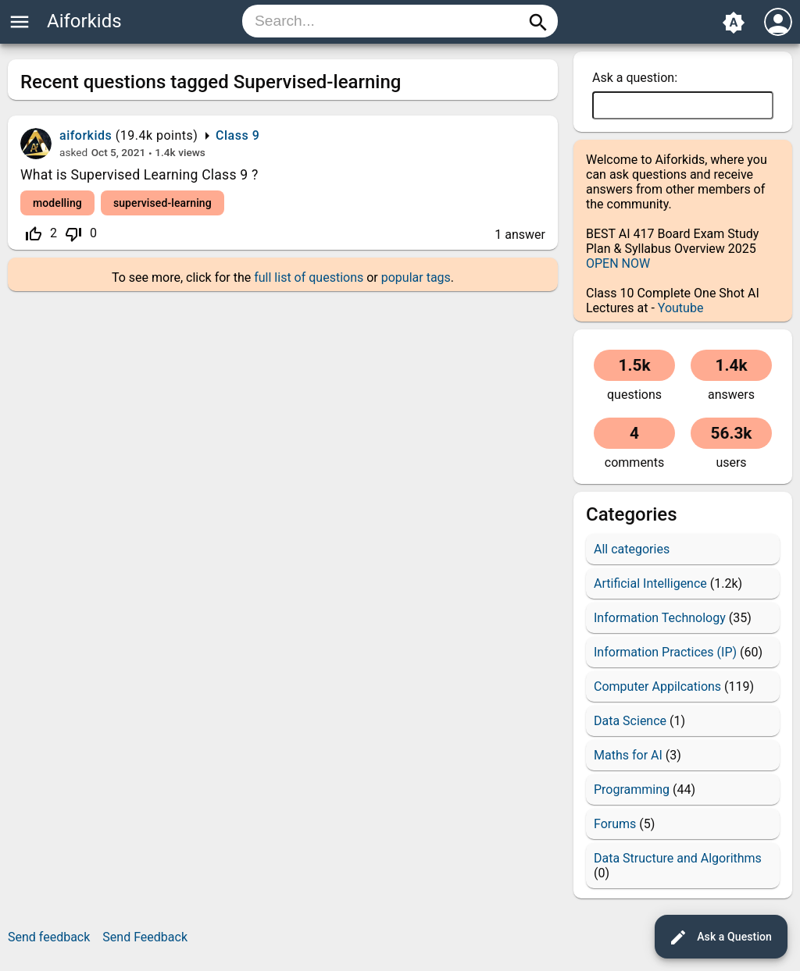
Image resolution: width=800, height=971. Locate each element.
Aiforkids (84, 21)
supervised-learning (162, 203)
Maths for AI (628, 755)
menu (19, 22)
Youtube (681, 308)
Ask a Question (720, 937)
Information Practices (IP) (665, 652)
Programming (632, 789)
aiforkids (85, 135)
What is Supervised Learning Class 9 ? (139, 175)
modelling (57, 203)
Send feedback (49, 937)
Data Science (630, 720)
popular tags (416, 277)
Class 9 (237, 135)
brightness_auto (733, 22)
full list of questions (308, 277)
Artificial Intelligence (650, 583)
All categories (632, 549)
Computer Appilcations (657, 686)
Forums (615, 823)
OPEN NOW (618, 263)
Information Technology (660, 617)
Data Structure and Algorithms (678, 858)
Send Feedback (145, 937)
